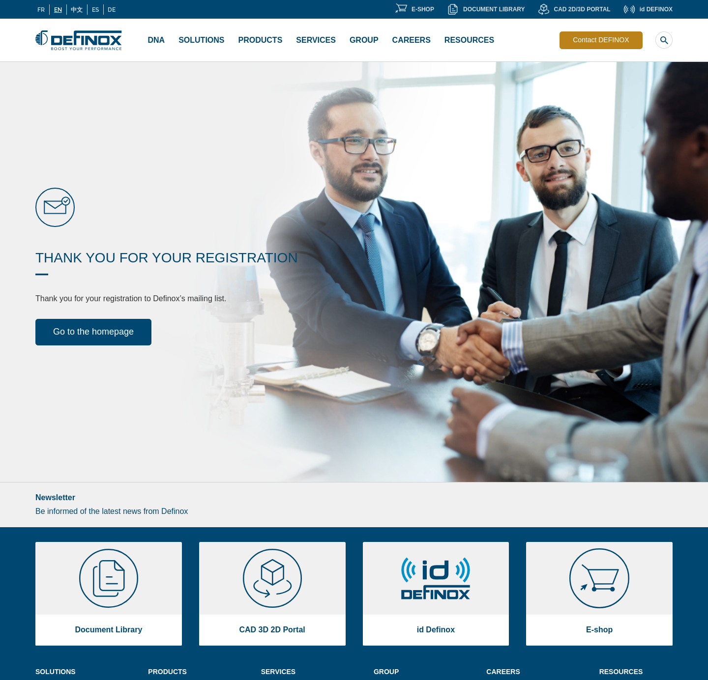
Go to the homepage (93, 332)
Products (260, 40)
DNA (156, 40)
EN (58, 9)
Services (316, 40)
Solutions (201, 40)
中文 (77, 9)
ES (95, 9)
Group (364, 40)
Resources (469, 40)
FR (41, 9)
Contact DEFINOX (601, 40)
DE (112, 9)
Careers (411, 40)
